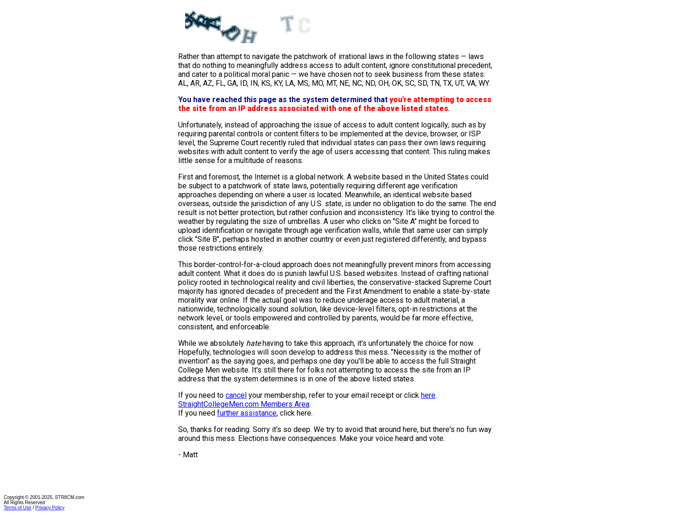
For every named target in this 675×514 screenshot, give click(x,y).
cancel (236, 395)
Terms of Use (17, 507)
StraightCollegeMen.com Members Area (243, 404)
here (428, 395)
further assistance (247, 413)
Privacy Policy (49, 507)
